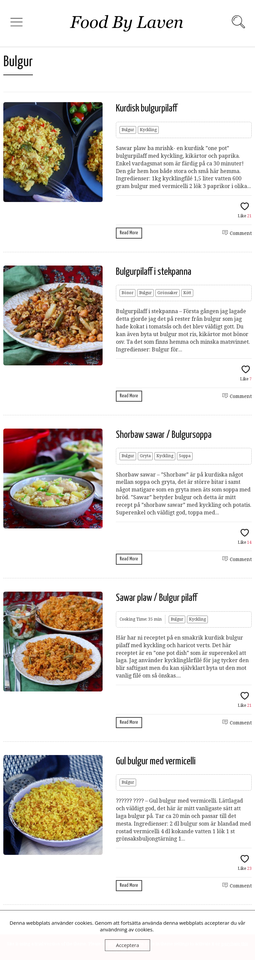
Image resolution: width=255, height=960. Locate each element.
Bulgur (128, 129)
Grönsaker (167, 292)
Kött (187, 292)
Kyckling (148, 129)
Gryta (145, 456)
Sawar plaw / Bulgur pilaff (156, 598)
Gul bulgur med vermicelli (156, 761)
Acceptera (127, 945)
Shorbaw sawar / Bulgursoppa (164, 435)
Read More (129, 232)
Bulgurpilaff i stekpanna (153, 272)
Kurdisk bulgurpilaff (146, 108)
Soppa (185, 456)
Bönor (127, 292)
